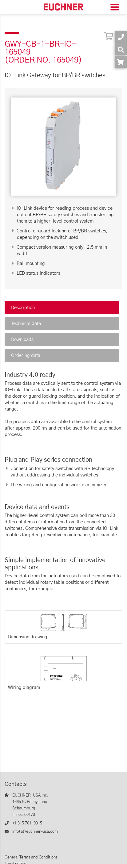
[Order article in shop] (121, 62)
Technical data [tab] (26, 323)
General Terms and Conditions (31, 857)
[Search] (121, 49)
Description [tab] (23, 307)
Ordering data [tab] (25, 355)
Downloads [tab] (22, 339)
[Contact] (121, 37)
